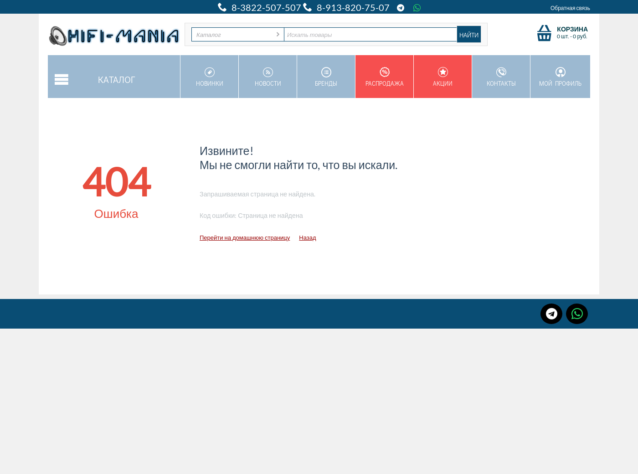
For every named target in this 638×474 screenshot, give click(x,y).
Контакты (501, 77)
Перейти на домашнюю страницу (245, 237)
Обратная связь (570, 8)
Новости (268, 77)
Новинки (209, 77)
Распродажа (384, 77)
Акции (443, 77)
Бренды (326, 77)
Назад (307, 237)
